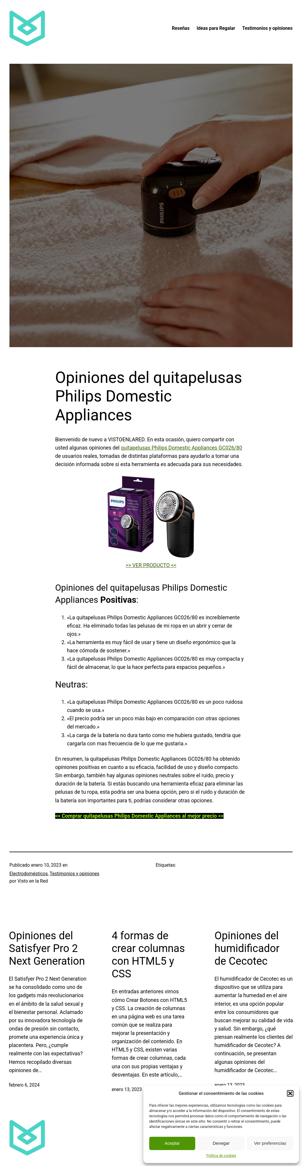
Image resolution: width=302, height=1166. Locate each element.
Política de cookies (221, 1156)
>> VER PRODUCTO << (151, 565)
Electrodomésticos (28, 873)
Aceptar (172, 1143)
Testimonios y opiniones (74, 873)
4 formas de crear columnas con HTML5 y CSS (148, 955)
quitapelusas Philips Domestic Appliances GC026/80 (181, 448)
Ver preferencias (270, 1143)
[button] (290, 1093)
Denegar (221, 1143)
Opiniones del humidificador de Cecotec (246, 948)
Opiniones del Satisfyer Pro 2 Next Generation (47, 948)
